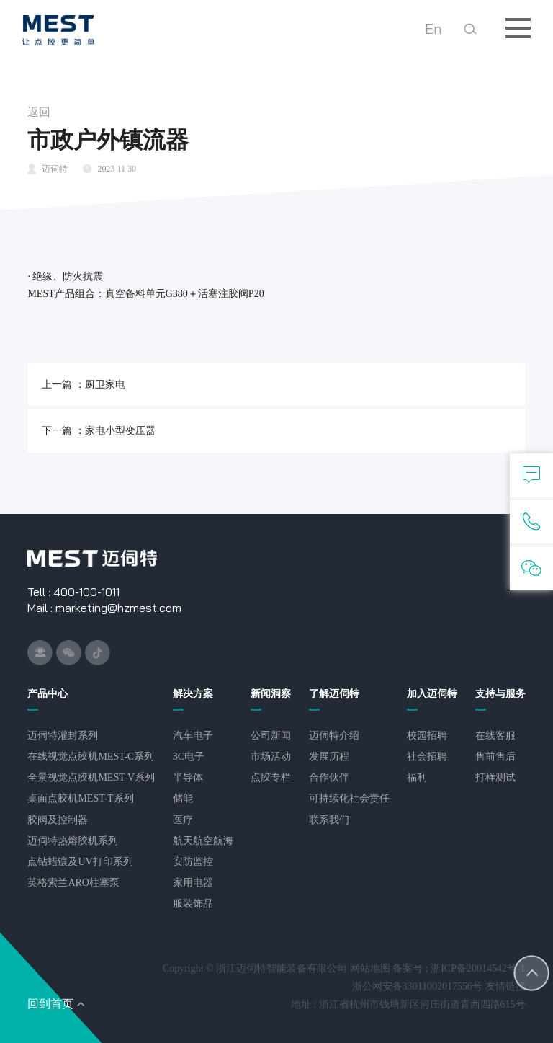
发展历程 (329, 756)
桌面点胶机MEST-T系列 (80, 798)
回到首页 (50, 1004)
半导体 (188, 777)
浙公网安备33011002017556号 (417, 986)
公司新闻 (271, 735)
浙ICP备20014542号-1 (478, 968)
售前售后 (495, 756)
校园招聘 (427, 735)
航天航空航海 (203, 840)
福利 (417, 777)
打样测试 (495, 777)
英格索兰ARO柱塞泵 (73, 882)
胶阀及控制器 (57, 820)
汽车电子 (193, 735)
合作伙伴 (329, 777)
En (433, 28)
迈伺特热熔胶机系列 (72, 840)
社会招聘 (427, 756)
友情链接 (505, 986)
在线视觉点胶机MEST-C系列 (90, 756)
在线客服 (495, 735)
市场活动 (271, 756)
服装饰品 (193, 903)
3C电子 (188, 756)
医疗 (183, 820)
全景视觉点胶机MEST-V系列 (91, 777)
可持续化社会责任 (349, 798)
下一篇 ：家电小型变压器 (99, 430)
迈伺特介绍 (334, 735)
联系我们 (329, 820)
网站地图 (370, 968)
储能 (183, 798)
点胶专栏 (271, 777)
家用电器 (193, 882)
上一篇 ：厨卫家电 (83, 384)
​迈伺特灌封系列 (62, 735)
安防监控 (193, 861)
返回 (38, 112)
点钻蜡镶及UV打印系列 (79, 861)
